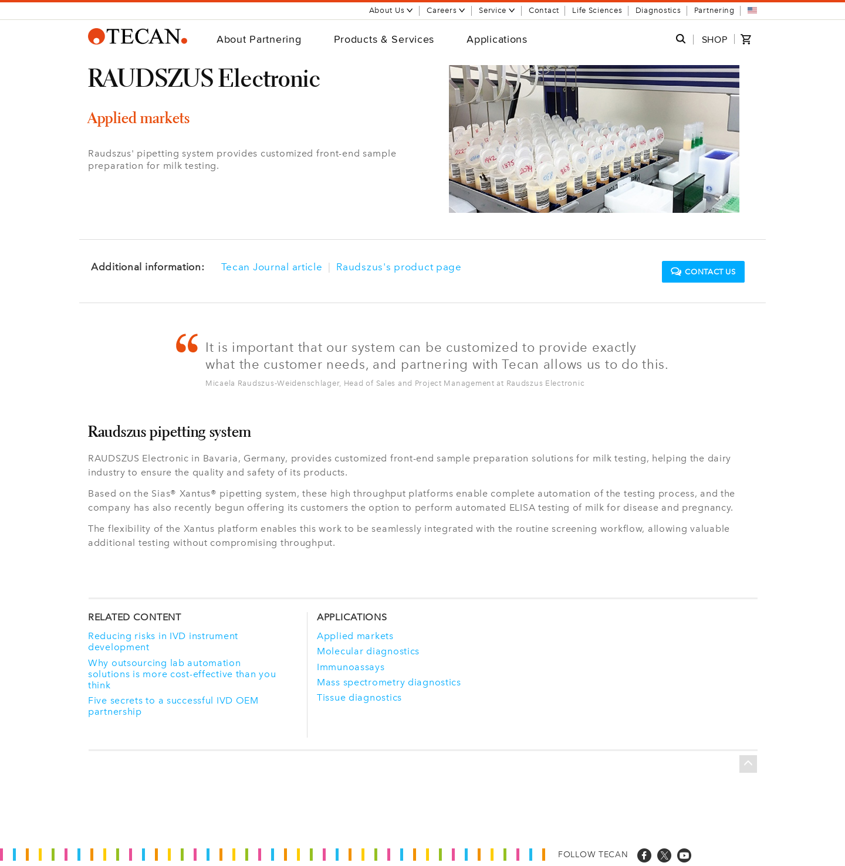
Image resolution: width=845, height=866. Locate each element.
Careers (446, 10)
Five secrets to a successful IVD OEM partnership (173, 706)
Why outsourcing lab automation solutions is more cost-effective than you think (182, 674)
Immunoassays (351, 667)
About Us (391, 10)
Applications (497, 39)
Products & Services (384, 39)
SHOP (715, 39)
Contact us (703, 272)
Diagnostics (658, 10)
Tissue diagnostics (359, 697)
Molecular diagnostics (368, 651)
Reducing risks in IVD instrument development (163, 641)
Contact (544, 10)
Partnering (714, 10)
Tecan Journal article (272, 267)
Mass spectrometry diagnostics (389, 682)
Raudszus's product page (399, 267)
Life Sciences (597, 10)
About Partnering (259, 39)
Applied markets (355, 635)
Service (497, 10)
